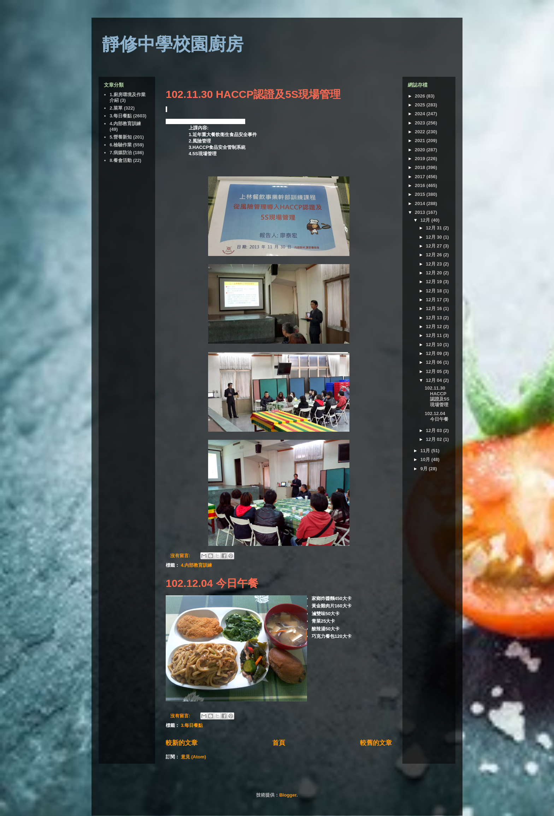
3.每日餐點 (192, 725)
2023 (420, 123)
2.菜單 (116, 108)
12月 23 (434, 264)
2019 (420, 158)
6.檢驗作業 (121, 144)
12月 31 (434, 228)
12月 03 (434, 430)
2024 (420, 113)
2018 (420, 167)
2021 (420, 140)
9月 (424, 468)
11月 (425, 450)
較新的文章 (182, 742)
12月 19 (434, 281)
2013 (420, 212)
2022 (420, 131)
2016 (420, 185)
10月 (425, 459)
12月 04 (434, 380)
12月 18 (434, 290)
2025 (420, 104)
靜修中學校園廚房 (172, 44)
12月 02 (434, 439)
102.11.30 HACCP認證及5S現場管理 (253, 94)
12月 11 (434, 335)
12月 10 (434, 344)
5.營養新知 (121, 137)
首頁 (278, 742)
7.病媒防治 (121, 152)
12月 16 (434, 308)
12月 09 (434, 353)
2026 (420, 96)
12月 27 (434, 246)
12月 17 (434, 299)
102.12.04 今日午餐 (212, 583)
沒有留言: (180, 555)
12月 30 (434, 237)
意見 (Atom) (193, 756)
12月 (425, 220)
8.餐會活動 (121, 160)
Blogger (287, 795)
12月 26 (434, 254)
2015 (420, 194)
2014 (420, 203)
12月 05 (434, 371)
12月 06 (434, 362)
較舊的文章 (376, 742)
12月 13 (434, 317)
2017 (420, 176)
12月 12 (434, 326)
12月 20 (434, 272)
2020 (420, 149)
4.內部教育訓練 (196, 565)
